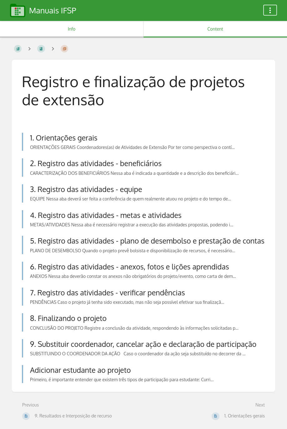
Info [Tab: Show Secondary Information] (72, 29)
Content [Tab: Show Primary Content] (215, 29)
